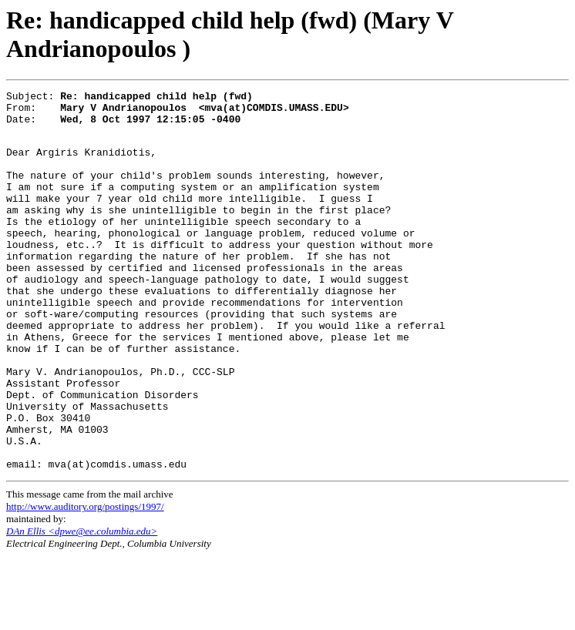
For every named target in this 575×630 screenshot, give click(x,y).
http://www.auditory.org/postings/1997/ (85, 580)
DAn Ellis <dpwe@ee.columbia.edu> (81, 605)
